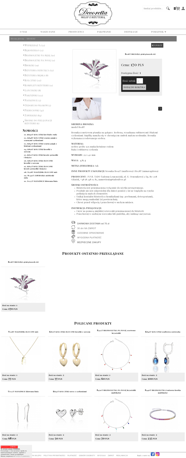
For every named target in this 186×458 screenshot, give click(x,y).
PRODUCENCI (76, 31)
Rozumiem (9, 447)
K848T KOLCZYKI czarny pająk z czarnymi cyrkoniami (40, 139)
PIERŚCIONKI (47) (34, 110)
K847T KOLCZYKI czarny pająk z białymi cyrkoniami (40, 145)
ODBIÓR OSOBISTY (87, 455)
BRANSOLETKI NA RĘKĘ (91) (40, 55)
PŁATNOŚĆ (72, 455)
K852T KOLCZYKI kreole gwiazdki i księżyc (41, 156)
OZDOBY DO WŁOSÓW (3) (38, 105)
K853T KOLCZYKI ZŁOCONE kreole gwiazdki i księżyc (38, 167)
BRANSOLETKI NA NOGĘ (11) (40, 60)
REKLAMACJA (122, 455)
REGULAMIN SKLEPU (32, 455)
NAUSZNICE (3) (33, 100)
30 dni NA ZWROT (86, 228)
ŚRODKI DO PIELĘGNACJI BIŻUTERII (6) (38, 121)
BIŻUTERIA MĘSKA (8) (36, 75)
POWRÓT (157, 45)
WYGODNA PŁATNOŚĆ (89, 238)
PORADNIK (158, 31)
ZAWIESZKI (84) (33, 115)
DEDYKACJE (131, 31)
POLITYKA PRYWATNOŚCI (54, 455)
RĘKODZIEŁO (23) (34, 50)
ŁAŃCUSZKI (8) (33, 90)
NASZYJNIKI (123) (34, 95)
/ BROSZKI (30, 38)
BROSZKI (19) (32, 65)
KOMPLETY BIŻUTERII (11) (39, 85)
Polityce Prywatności (22, 456)
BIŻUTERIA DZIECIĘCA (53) (39, 70)
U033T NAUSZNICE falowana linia (41, 181)
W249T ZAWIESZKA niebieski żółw (39, 176)
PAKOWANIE (104, 31)
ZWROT (111, 455)
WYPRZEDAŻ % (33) (35, 45)
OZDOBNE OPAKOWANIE (90, 233)
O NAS (23, 31)
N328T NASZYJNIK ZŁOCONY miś (40, 172)
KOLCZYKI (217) (33, 80)
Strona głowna (17, 38)
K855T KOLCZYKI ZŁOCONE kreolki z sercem (38, 162)
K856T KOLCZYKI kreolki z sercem (38, 150)
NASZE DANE (47, 31)
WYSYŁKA (101, 455)
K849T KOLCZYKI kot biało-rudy (40, 134)
